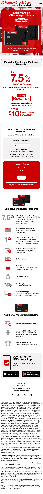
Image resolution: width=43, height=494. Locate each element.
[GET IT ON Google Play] (31, 373)
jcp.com (29, 408)
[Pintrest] (31, 395)
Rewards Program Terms (19, 443)
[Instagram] (25, 395)
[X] (18, 395)
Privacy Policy (21, 385)
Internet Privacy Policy (21, 390)
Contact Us (22, 383)
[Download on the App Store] (11, 373)
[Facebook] (12, 395)
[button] (40, 2)
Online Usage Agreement (21, 388)
